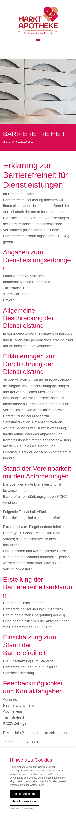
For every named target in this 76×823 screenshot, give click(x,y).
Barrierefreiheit (25, 142)
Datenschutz (28, 808)
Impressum (15, 808)
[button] (38, 41)
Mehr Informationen (24, 801)
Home (6, 142)
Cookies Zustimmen (24, 793)
